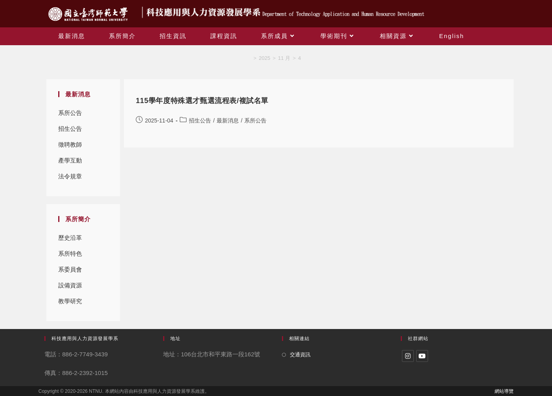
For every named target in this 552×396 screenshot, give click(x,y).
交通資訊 (300, 355)
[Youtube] (422, 356)
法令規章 (70, 176)
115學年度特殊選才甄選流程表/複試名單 (202, 101)
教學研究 (70, 301)
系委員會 (70, 269)
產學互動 (70, 160)
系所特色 (70, 253)
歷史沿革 (70, 237)
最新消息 (228, 120)
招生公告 (70, 128)
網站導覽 (504, 391)
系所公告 (70, 112)
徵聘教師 (70, 144)
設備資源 (70, 285)
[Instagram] (408, 356)
